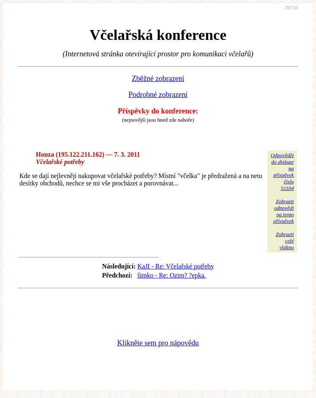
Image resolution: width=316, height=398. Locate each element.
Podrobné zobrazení (157, 94)
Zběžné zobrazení (158, 78)
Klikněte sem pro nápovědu (158, 343)
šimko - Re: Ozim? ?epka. (171, 275)
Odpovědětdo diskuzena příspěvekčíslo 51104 (282, 171)
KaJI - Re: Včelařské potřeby (175, 266)
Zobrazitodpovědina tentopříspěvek (283, 211)
